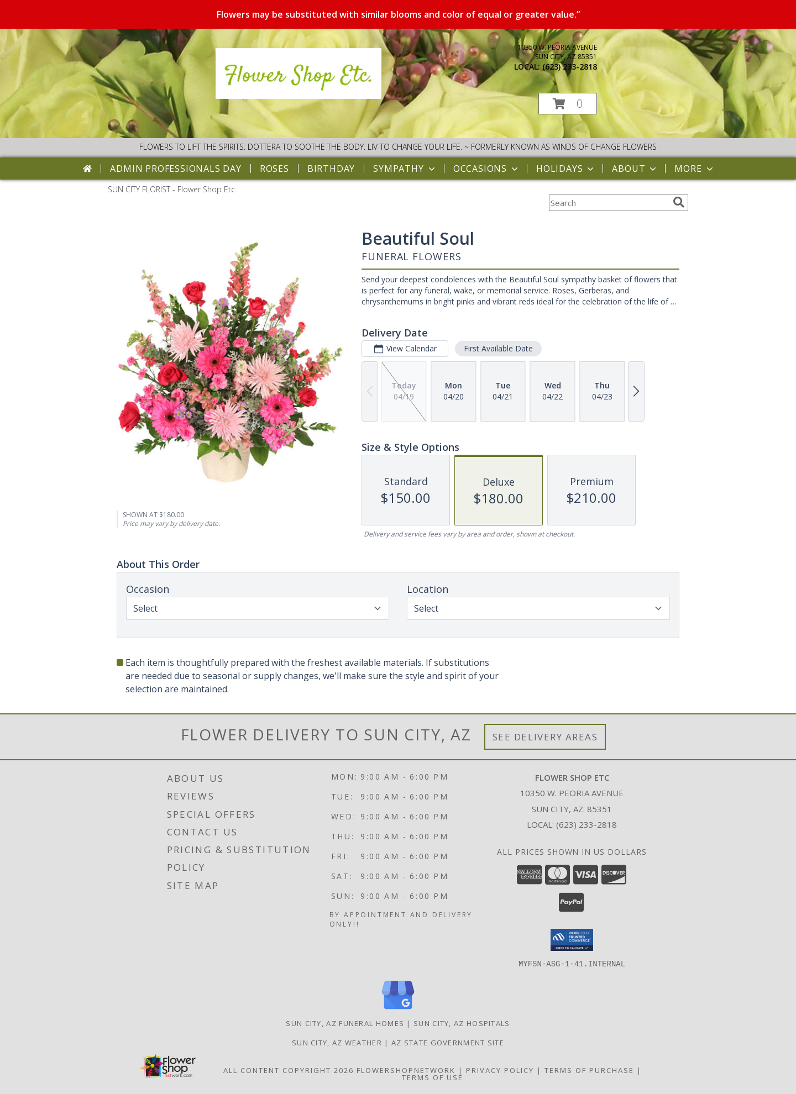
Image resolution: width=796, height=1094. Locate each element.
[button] (567, 103)
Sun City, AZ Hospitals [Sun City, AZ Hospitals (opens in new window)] (461, 1023)
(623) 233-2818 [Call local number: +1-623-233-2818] (569, 66)
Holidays (566, 168)
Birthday (331, 168)
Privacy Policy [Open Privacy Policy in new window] (500, 1070)
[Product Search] (608, 203)
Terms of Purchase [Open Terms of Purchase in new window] (589, 1070)
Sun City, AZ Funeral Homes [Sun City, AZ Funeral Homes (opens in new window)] (345, 1023)
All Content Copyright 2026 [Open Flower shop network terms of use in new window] (288, 1070)
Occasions (486, 168)
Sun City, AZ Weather (337, 1042)
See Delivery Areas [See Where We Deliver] (545, 736)
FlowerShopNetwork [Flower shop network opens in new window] (406, 1070)
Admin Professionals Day (175, 168)
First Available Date (498, 348)
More (694, 168)
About (635, 168)
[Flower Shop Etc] (298, 96)
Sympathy (405, 168)
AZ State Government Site (447, 1042)
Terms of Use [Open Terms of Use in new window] (432, 1077)
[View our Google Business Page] (398, 1009)
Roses (274, 168)
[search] (679, 202)
